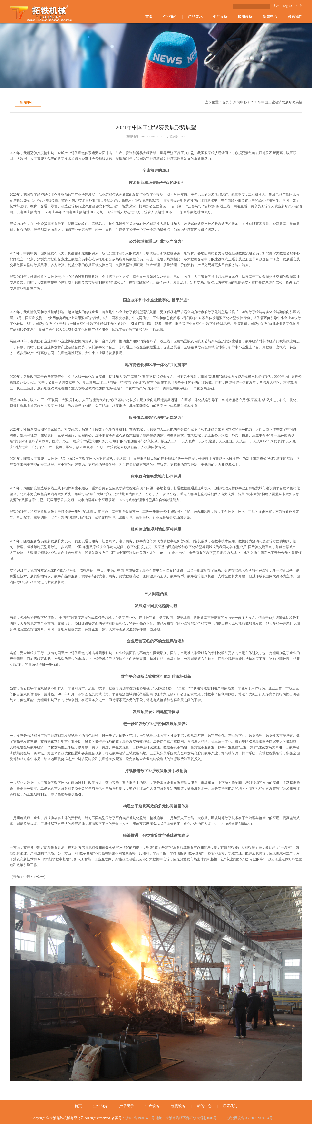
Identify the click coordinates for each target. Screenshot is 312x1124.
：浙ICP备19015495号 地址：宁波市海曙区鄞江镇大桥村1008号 (170, 1118)
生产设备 (220, 17)
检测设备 (245, 17)
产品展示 (195, 17)
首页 (149, 17)
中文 (299, 6)
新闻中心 (270, 17)
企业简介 (170, 17)
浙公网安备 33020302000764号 (249, 1118)
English (287, 6)
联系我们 (295, 17)
